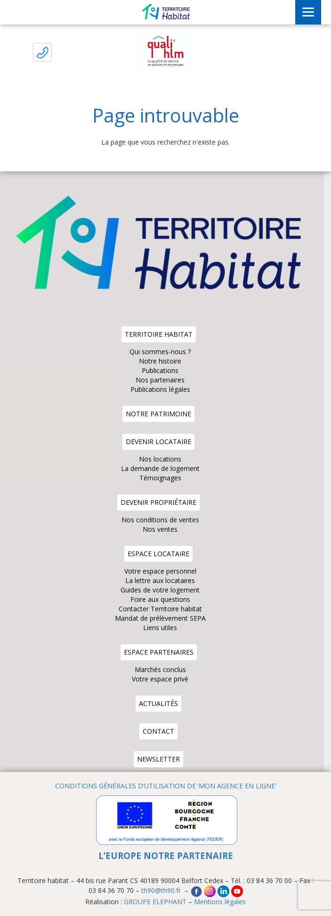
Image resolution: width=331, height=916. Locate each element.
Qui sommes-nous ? (160, 351)
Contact (158, 731)
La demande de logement (160, 468)
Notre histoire (160, 361)
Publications (160, 370)
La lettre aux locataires (160, 580)
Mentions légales (220, 901)
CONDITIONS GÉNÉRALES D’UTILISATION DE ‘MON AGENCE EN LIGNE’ (165, 785)
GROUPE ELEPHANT (155, 901)
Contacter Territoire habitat (160, 608)
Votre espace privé (160, 678)
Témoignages (160, 477)
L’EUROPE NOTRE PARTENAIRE (165, 855)
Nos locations (160, 458)
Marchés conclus (160, 669)
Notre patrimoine (158, 413)
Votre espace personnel (160, 571)
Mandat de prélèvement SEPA (160, 618)
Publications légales (160, 389)
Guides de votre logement (160, 589)
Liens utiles (160, 627)
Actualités (158, 703)
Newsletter (158, 758)
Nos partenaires (160, 379)
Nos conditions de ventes (160, 519)
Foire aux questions (160, 599)
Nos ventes (160, 529)
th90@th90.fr (162, 890)
